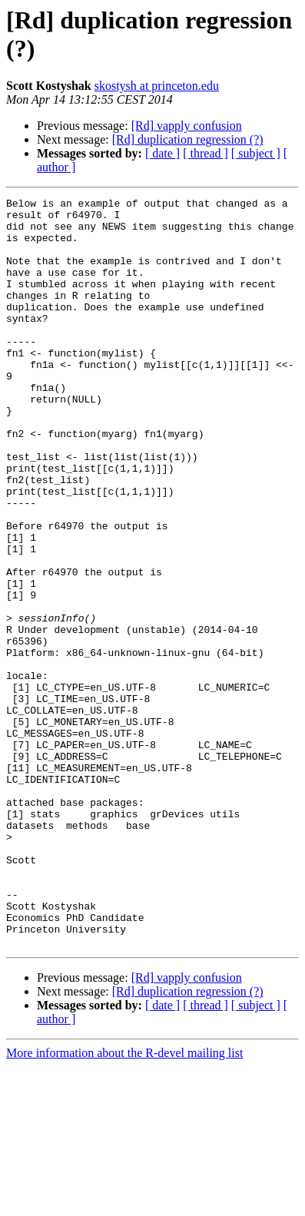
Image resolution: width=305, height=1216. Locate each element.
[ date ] (162, 153)
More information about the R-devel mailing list (124, 1202)
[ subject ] (255, 153)
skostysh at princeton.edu (156, 85)
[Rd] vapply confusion (186, 125)
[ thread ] (205, 153)
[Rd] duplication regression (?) (188, 139)
